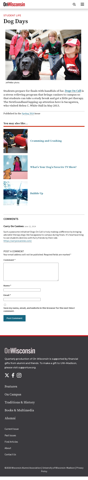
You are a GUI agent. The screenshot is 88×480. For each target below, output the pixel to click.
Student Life (12, 15)
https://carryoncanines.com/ (17, 241)
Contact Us (10, 458)
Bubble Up (36, 193)
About (8, 451)
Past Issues (10, 439)
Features (11, 390)
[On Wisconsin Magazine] (14, 6)
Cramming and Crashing (46, 141)
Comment (9, 260)
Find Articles (11, 445)
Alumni (10, 422)
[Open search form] (74, 4)
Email (7, 298)
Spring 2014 (28, 113)
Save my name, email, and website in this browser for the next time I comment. (39, 313)
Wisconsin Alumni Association (26, 471)
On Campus (13, 398)
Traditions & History (20, 406)
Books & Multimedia (19, 414)
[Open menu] (82, 4)
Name (7, 289)
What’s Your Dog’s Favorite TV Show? (53, 167)
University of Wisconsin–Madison (58, 471)
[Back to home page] (20, 356)
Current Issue (12, 432)
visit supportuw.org (24, 371)
